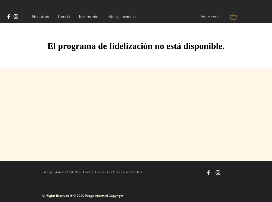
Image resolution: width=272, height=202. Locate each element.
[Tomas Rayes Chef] (9, 17)
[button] (236, 16)
